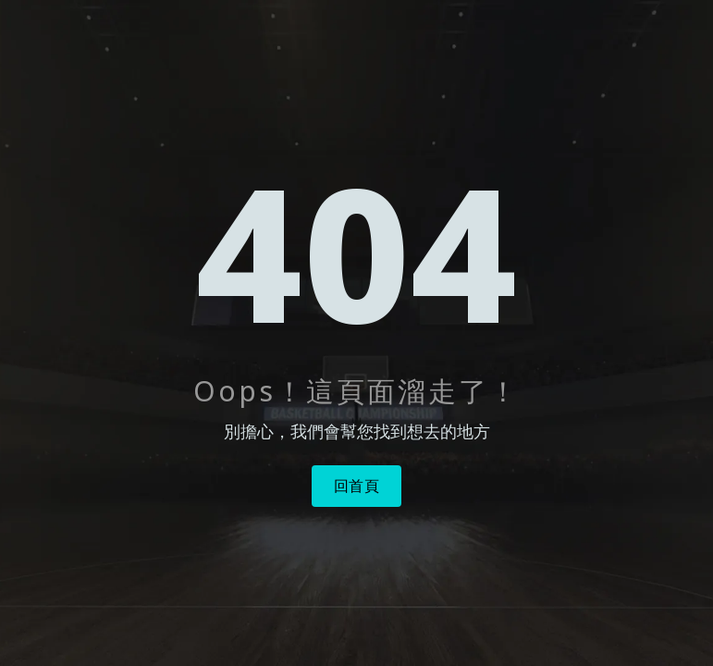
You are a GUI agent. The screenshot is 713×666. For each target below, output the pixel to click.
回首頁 (357, 485)
